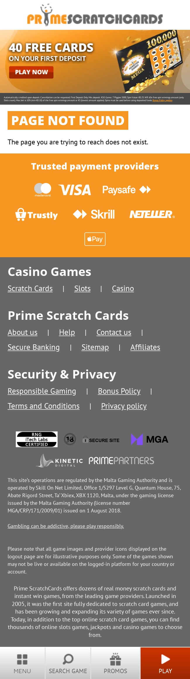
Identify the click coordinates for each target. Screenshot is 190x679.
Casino (123, 288)
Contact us (113, 332)
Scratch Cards (30, 288)
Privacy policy (124, 405)
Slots (82, 288)
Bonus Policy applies (162, 100)
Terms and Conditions (44, 405)
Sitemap (95, 347)
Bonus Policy (119, 391)
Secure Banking (34, 347)
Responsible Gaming (42, 391)
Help (67, 332)
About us (22, 332)
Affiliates (145, 347)
